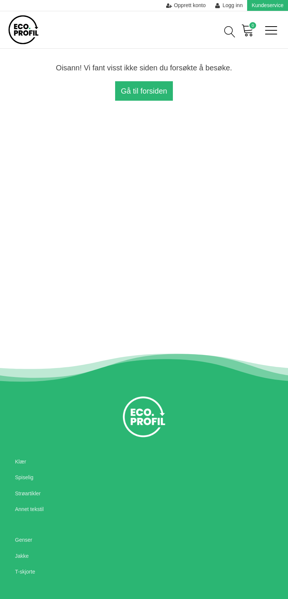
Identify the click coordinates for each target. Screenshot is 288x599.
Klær (20, 462)
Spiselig (24, 477)
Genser (23, 540)
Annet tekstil (29, 509)
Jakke (22, 556)
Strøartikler (27, 493)
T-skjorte (25, 572)
